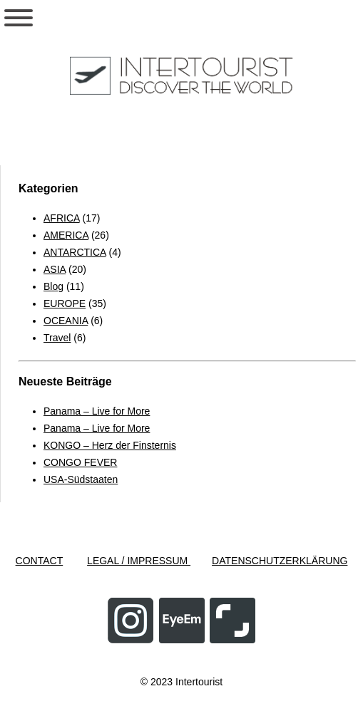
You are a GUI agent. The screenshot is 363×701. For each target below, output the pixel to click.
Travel (57, 337)
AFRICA (62, 218)
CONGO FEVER (80, 462)
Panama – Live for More (97, 411)
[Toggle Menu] (18, 17)
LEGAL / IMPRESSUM (138, 560)
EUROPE (65, 303)
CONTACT (39, 560)
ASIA (55, 269)
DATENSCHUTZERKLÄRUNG (279, 560)
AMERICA (66, 235)
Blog (53, 286)
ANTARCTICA (75, 252)
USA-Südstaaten (81, 479)
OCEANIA (66, 320)
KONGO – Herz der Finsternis (110, 445)
